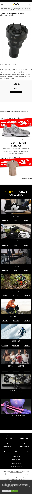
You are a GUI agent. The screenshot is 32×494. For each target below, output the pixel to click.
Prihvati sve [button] (14, 490)
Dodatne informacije (8, 100)
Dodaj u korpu (16, 92)
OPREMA (16, 266)
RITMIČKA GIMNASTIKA (16, 416)
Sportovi (7, 64)
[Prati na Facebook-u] (4, 451)
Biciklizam (15, 64)
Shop (1, 64)
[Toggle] (2, 100)
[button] (2, 4)
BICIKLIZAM (16, 291)
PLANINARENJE (16, 316)
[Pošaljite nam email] (27, 451)
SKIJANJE (16, 341)
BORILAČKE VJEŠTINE (16, 366)
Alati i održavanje (8, 111)
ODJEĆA (16, 241)
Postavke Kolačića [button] (6, 490)
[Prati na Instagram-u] (16, 451)
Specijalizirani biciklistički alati (22, 111)
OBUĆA (16, 216)
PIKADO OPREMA (16, 391)
